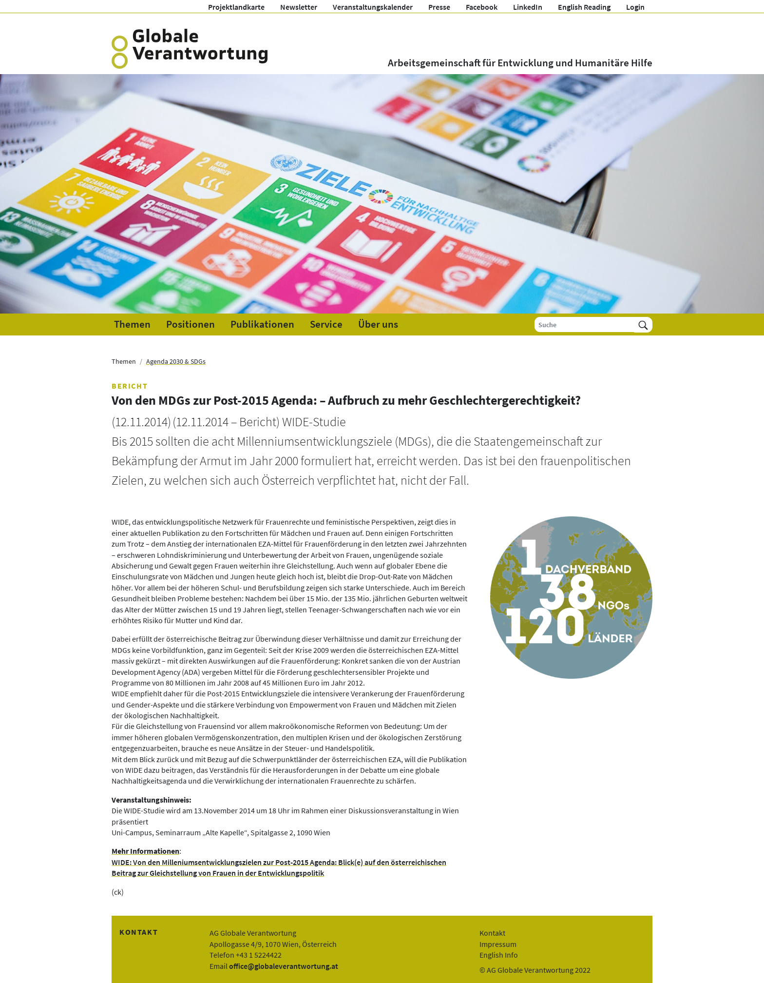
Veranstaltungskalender (373, 7)
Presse (439, 7)
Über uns (378, 324)
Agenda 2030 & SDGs (176, 361)
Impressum (497, 944)
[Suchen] (643, 324)
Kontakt (492, 933)
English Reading (584, 7)
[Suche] (584, 324)
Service (326, 324)
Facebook (481, 7)
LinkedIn (527, 7)
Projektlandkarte (236, 7)
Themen (132, 324)
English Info (498, 955)
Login (635, 7)
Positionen (190, 324)
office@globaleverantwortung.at (283, 966)
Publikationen (262, 324)
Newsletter (298, 7)
